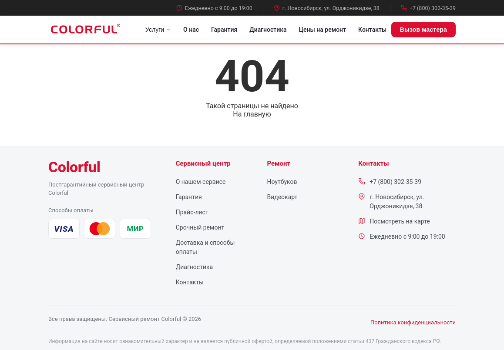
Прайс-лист (192, 212)
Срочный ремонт (200, 227)
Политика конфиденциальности (413, 322)
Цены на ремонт (322, 29)
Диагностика (267, 29)
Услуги (158, 29)
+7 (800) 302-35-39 (428, 8)
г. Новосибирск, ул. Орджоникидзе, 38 (327, 8)
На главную (252, 114)
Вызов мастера (423, 29)
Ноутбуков (282, 181)
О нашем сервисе (201, 181)
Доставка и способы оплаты (205, 247)
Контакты (372, 29)
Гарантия (224, 29)
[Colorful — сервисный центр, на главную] (74, 167)
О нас (191, 29)
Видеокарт (282, 196)
